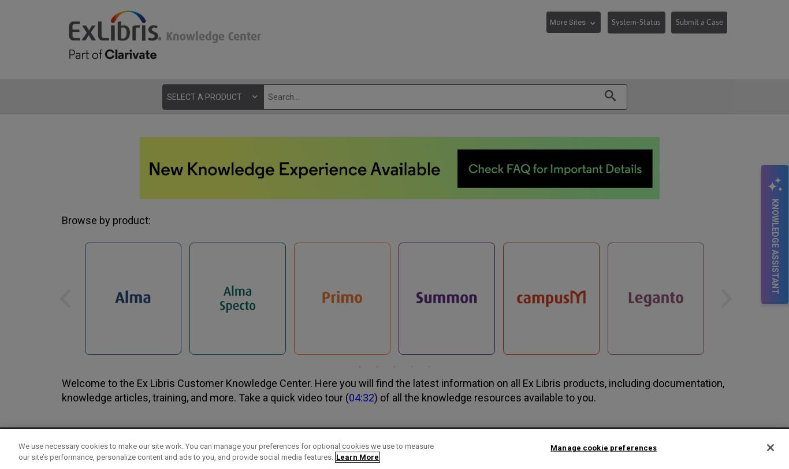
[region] (394, 449)
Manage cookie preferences (603, 448)
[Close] (770, 447)
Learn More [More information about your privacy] (357, 457)
